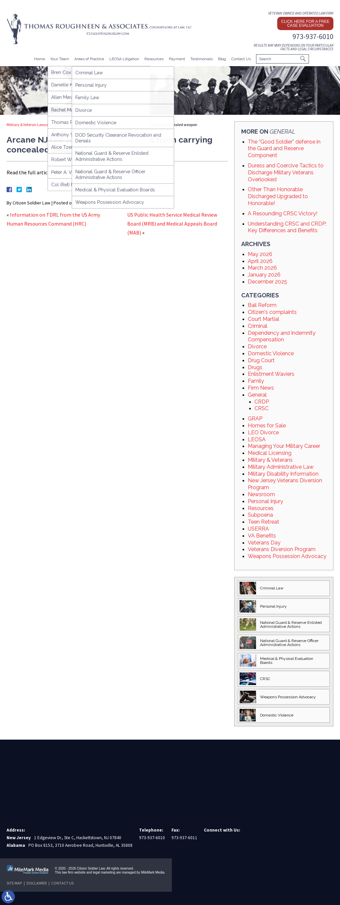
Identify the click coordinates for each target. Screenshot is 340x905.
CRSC (261, 408)
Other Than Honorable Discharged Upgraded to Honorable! (278, 196)
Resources (154, 59)
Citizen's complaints (272, 312)
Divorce (257, 346)
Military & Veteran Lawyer (28, 124)
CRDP (261, 402)
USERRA (258, 529)
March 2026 (262, 268)
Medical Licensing (269, 453)
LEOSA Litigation (124, 59)
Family (256, 381)
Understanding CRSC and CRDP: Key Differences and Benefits (287, 227)
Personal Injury (265, 501)
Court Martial (263, 319)
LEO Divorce (263, 432)
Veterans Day (264, 542)
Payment (177, 59)
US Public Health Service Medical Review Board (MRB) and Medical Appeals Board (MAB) (172, 223)
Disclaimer (36, 883)
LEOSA (257, 439)
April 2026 (260, 261)
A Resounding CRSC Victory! (282, 213)
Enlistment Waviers (271, 374)
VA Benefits (262, 536)
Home (39, 59)
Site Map (14, 883)
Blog (222, 59)
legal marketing (104, 872)
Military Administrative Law (281, 467)
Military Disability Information (283, 474)
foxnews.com (74, 172)
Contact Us (241, 59)
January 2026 (264, 275)
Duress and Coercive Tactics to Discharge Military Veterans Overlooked (285, 172)
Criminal (257, 326)
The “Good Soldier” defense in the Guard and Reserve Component (284, 149)
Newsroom (261, 494)
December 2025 (267, 282)
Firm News (261, 388)
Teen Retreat (263, 522)
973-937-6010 (312, 36)
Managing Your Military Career (284, 446)
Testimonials (201, 59)
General (71, 124)
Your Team (59, 59)
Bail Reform (262, 305)
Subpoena (260, 515)
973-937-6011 (184, 837)
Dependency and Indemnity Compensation (282, 336)
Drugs (255, 367)
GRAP (255, 418)
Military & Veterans (270, 460)
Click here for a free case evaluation (305, 23)
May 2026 (260, 254)
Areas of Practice (89, 59)
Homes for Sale (267, 425)
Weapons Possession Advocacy (287, 556)
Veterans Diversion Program (282, 549)
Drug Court (261, 360)
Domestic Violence (271, 353)
